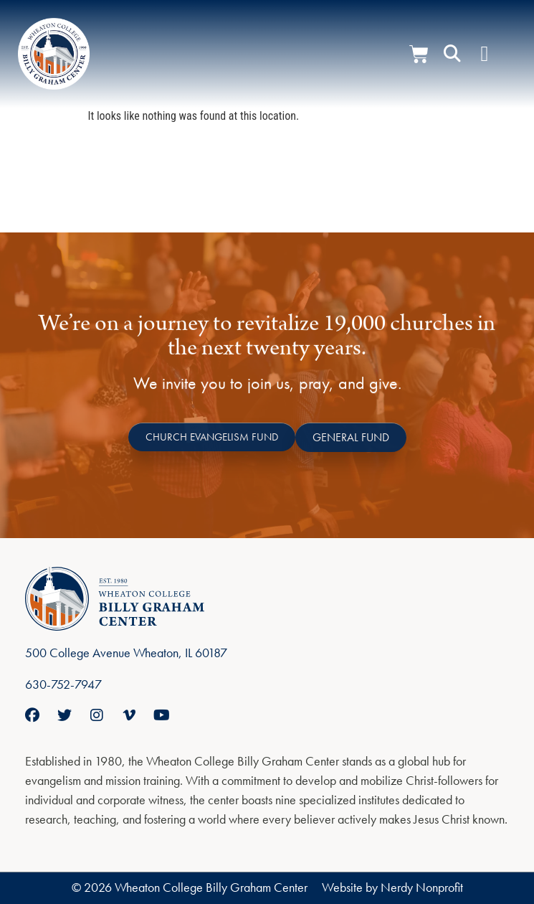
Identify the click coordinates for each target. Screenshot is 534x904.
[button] (452, 53)
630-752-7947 (63, 684)
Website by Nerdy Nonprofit (392, 887)
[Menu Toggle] (484, 54)
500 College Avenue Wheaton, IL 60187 (126, 652)
